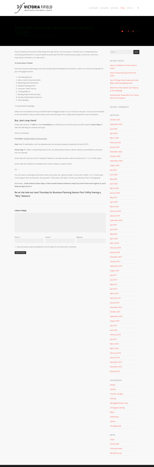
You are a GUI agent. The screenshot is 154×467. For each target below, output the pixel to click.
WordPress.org (115, 453)
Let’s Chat (129, 8)
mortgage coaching (117, 407)
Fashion (113, 389)
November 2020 (116, 152)
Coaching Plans (104, 8)
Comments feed (116, 448)
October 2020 (115, 156)
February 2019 (115, 211)
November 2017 (116, 257)
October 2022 (115, 120)
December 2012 (116, 362)
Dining (112, 385)
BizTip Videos (114, 8)
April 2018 (114, 238)
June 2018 (113, 229)
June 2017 (113, 280)
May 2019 (113, 197)
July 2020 (113, 170)
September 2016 (116, 316)
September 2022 (116, 124)
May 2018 (113, 234)
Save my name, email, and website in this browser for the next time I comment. (46, 247)
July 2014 (113, 339)
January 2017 (115, 303)
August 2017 (114, 271)
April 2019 (114, 202)
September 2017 (116, 266)
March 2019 (114, 206)
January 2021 (115, 147)
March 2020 (114, 188)
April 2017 (114, 289)
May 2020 (113, 179)
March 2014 (114, 344)
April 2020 (114, 184)
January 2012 (115, 371)
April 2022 (114, 133)
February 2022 (115, 142)
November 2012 (116, 367)
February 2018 (115, 248)
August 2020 (114, 165)
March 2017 (114, 293)
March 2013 (114, 348)
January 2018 (115, 252)
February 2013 (115, 353)
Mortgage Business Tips (43, 35)
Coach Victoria (20, 35)
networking (114, 417)
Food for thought (116, 394)
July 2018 (113, 225)
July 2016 (113, 325)
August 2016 (114, 321)
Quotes (113, 421)
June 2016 (113, 330)
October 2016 (115, 312)
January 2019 (115, 216)
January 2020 (115, 193)
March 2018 (114, 243)
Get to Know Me (93, 8)
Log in (112, 439)
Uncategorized (115, 426)
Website (79, 237)
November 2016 (116, 307)
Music (112, 412)
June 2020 (113, 174)
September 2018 (116, 220)
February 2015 (115, 335)
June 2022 (113, 129)
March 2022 (114, 138)
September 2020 (116, 161)
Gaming (113, 398)
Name (17, 237)
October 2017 (115, 261)
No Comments (54, 35)
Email (48, 237)
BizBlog (123, 8)
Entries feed (114, 444)
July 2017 (113, 275)
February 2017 (115, 298)
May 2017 (113, 284)
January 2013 (115, 357)
